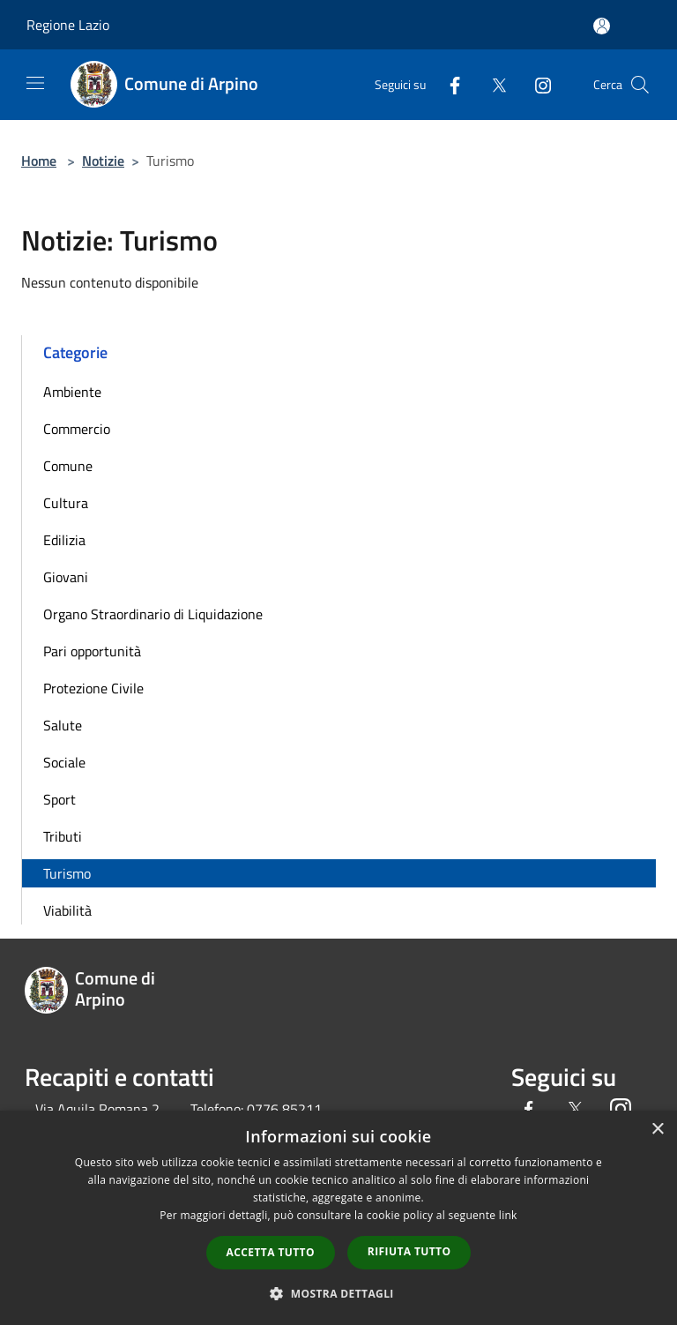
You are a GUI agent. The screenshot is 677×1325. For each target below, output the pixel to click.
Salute (62, 725)
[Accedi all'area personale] (601, 26)
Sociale (64, 762)
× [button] (657, 1129)
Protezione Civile (93, 688)
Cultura (65, 502)
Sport (59, 799)
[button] (338, 1293)
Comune (68, 465)
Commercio (76, 428)
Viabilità (67, 910)
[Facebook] (447, 84)
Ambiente (72, 391)
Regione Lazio (67, 24)
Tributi (62, 836)
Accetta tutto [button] (271, 1252)
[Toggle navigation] (35, 83)
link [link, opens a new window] (508, 1215)
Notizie (103, 160)
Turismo (67, 873)
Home (38, 160)
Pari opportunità (92, 651)
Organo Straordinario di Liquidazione (153, 614)
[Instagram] (536, 84)
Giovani (65, 577)
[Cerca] (640, 84)
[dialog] (338, 1218)
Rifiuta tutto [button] (409, 1251)
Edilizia (64, 539)
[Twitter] (492, 84)
